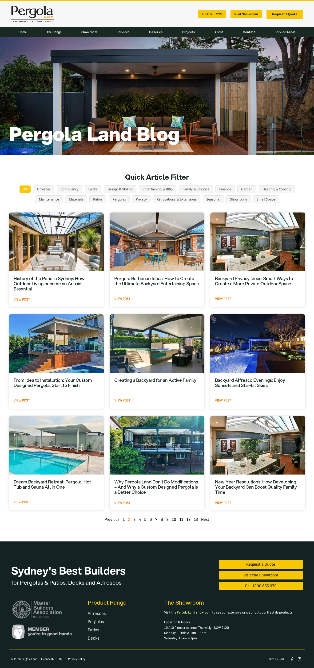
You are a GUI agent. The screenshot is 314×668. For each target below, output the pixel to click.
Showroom (89, 32)
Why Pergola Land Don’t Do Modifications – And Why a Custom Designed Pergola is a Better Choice (156, 487)
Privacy (141, 199)
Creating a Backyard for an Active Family (155, 380)
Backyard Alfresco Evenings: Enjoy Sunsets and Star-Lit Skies (250, 382)
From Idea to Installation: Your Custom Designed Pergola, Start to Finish (53, 382)
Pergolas (119, 199)
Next (205, 519)
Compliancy (69, 189)
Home (23, 32)
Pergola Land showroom (194, 611)
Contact (249, 32)
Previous (112, 519)
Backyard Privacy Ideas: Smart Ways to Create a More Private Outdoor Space (254, 281)
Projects (188, 32)
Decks (93, 189)
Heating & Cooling (276, 189)
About (219, 32)
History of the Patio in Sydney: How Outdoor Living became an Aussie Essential (49, 283)
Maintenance (49, 199)
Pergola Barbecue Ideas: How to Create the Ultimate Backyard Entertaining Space (156, 281)
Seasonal (213, 199)
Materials (76, 199)
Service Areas (285, 32)
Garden (247, 189)
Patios (98, 199)
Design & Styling (120, 189)
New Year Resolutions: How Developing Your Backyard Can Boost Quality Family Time (256, 487)
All (25, 189)
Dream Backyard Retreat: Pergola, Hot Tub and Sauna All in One (52, 484)
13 (196, 519)
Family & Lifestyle (196, 189)
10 (174, 519)
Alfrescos (44, 189)
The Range (54, 32)
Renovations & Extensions (176, 199)
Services (123, 32)
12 (189, 519)
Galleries (156, 32)
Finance (225, 189)
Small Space (266, 199)
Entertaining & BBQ (158, 189)
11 (181, 519)
